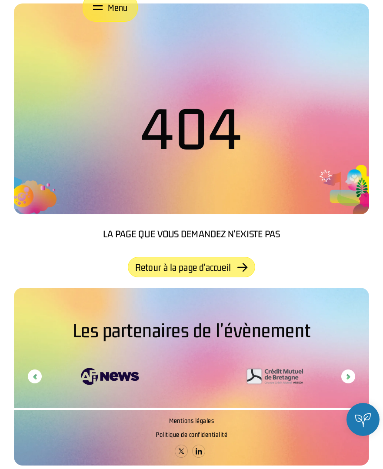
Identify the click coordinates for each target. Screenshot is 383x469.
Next (348, 376)
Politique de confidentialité (191, 434)
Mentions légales (191, 420)
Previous (35, 376)
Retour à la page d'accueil (191, 267)
